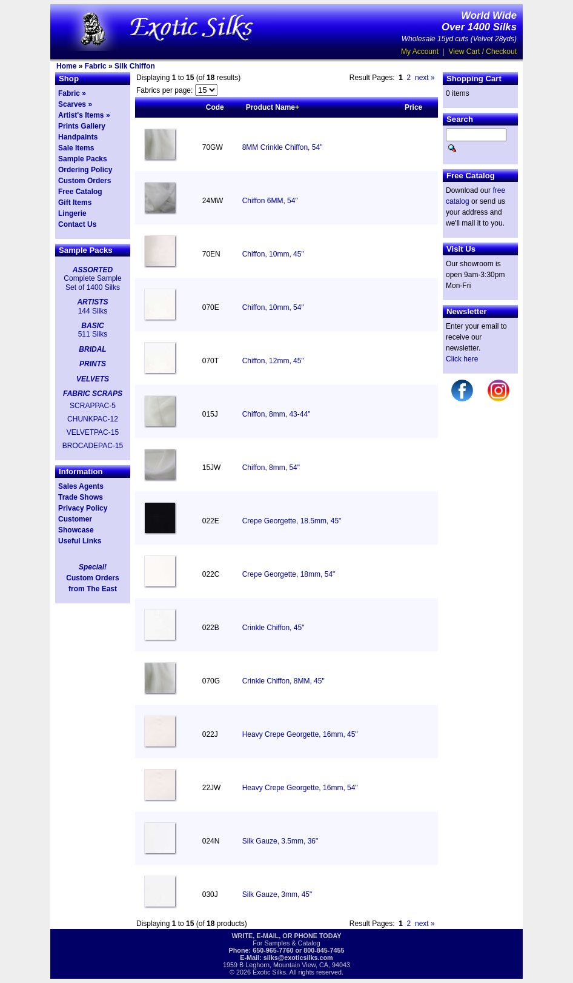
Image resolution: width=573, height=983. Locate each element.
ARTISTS (92, 302)
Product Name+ (272, 107)
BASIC (92, 325)
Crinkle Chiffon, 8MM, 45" (283, 681)
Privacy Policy (82, 508)
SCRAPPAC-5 (93, 405)
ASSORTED (93, 270)
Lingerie (72, 213)
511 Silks (93, 334)
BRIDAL (92, 349)
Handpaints (78, 137)
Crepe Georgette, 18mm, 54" (289, 574)
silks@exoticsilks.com (298, 957)
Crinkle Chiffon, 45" (273, 627)
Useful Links (79, 541)
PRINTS (92, 364)
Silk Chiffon (134, 66)
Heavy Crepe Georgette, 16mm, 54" (300, 787)
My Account (420, 51)
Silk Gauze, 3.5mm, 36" (280, 841)
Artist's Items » (84, 115)
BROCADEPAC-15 (92, 445)
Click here (462, 359)
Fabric (96, 66)
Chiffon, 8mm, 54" (271, 467)
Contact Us (77, 224)
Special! (93, 567)
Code (215, 107)
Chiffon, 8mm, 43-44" (276, 414)
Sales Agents (81, 486)
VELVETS (92, 379)
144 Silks (93, 311)
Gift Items (74, 202)
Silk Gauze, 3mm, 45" (277, 894)
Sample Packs (82, 159)
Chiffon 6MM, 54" (270, 200)
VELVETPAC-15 (93, 432)
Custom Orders (84, 180)
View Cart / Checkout (483, 51)
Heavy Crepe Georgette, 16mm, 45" (300, 734)
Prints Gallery (81, 126)
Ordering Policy (85, 170)
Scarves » (75, 104)
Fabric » (72, 93)
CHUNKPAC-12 (92, 419)
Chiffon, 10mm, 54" (273, 307)
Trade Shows (80, 497)
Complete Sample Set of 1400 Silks (92, 282)
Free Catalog (80, 191)
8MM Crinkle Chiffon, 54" (282, 147)
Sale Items (76, 148)
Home (66, 66)
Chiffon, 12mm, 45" (273, 361)
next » (425, 77)
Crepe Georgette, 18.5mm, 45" (292, 521)
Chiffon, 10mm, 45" (273, 254)
